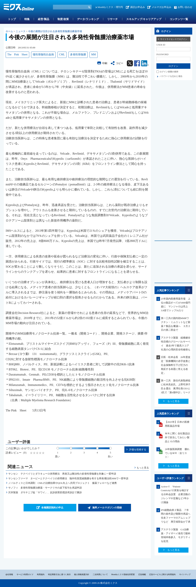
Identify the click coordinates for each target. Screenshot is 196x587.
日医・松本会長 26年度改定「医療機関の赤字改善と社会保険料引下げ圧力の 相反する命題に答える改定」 (175, 365)
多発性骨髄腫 (78, 54)
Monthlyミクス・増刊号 (110, 7)
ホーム (9, 31)
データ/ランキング (88, 19)
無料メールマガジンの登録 (107, 507)
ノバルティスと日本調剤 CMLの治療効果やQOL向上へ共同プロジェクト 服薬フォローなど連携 (62, 483)
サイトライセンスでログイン (173, 39)
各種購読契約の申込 (52, 507)
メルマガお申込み (161, 7)
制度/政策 (63, 19)
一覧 (188, 290)
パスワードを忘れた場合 (171, 76)
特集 (27, 19)
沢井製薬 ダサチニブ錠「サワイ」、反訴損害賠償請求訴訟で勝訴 (45, 492)
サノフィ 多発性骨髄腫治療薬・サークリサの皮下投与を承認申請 (45, 487)
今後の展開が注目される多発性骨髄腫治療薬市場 (55, 31)
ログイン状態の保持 (169, 71)
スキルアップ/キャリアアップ (143, 19)
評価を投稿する (137, 449)
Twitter (130, 63)
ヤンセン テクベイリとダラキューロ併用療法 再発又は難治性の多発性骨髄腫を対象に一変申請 (62, 473)
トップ (12, 19)
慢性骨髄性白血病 (43, 54)
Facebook (137, 63)
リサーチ (112, 19)
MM (93, 54)
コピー (119, 63)
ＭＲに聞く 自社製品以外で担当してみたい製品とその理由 (177, 437)
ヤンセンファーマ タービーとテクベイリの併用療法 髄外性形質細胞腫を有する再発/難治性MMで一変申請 (68, 478)
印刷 (104, 63)
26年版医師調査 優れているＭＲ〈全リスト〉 (177, 453)
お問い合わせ (185, 7)
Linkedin (145, 63)
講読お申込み (137, 7)
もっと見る (143, 467)
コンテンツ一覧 (179, 19)
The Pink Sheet (17, 54)
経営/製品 (43, 19)
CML (62, 54)
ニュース (20, 31)
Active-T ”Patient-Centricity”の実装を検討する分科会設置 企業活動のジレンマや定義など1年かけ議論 (175, 494)
